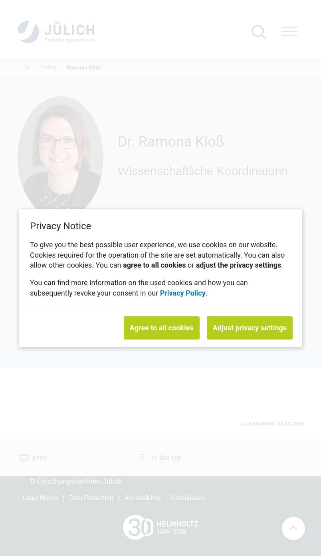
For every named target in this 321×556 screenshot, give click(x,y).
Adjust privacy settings (250, 328)
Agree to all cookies (162, 328)
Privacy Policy (183, 292)
